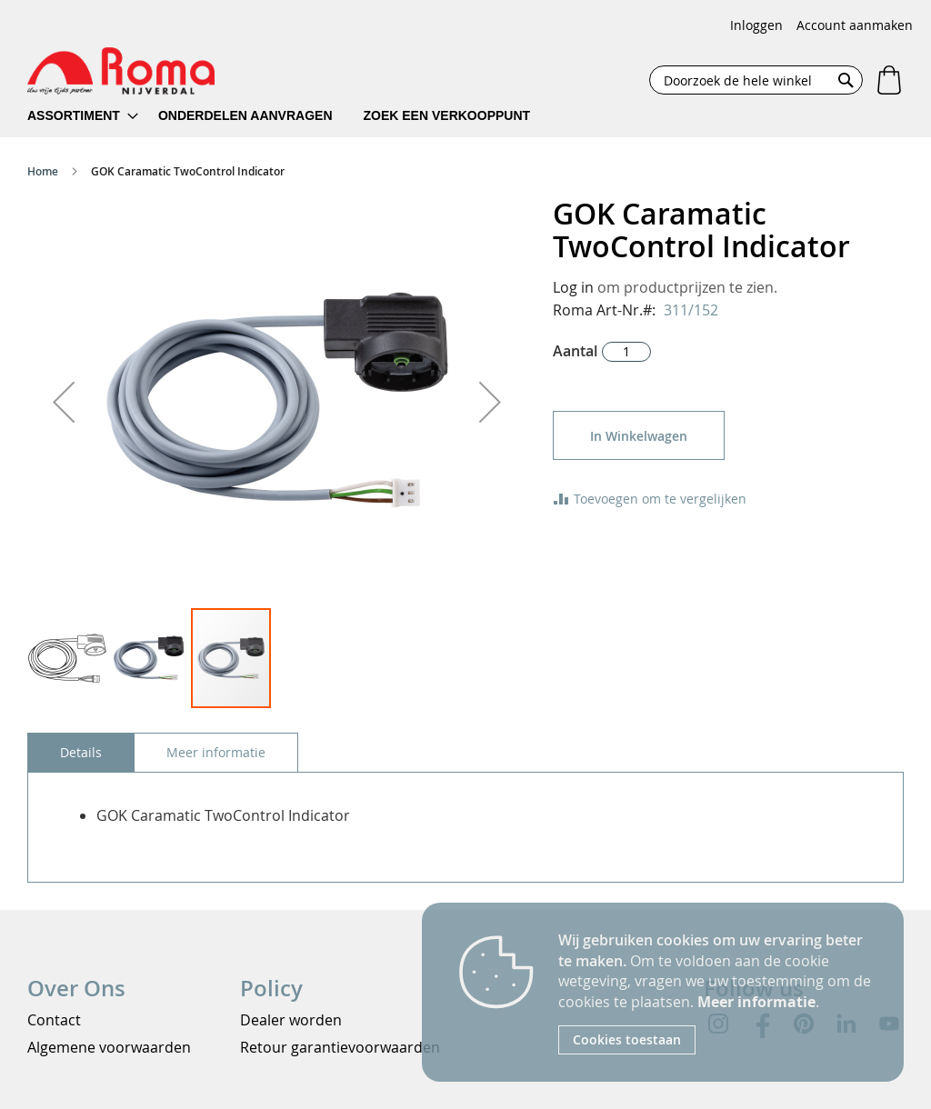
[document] (717, 992)
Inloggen (756, 25)
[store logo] (121, 71)
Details (81, 752)
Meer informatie (756, 1002)
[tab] (81, 752)
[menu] (290, 116)
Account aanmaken (854, 25)
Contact (54, 1020)
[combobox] (756, 80)
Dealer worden (291, 1020)
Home (42, 171)
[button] (63, 401)
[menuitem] (82, 116)
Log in (573, 287)
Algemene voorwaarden (109, 1047)
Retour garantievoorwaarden (340, 1047)
